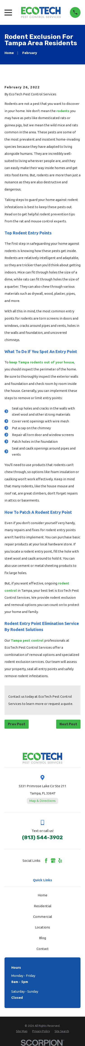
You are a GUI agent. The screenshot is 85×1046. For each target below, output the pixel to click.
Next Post (68, 724)
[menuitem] (22, 1031)
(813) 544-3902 (42, 837)
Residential (42, 906)
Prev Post (16, 724)
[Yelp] (60, 860)
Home (42, 895)
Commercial (42, 917)
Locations (42, 927)
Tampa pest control (27, 640)
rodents (62, 111)
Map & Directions (42, 801)
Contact (43, 949)
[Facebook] (46, 860)
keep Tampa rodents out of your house (41, 362)
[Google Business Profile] (53, 860)
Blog (42, 938)
